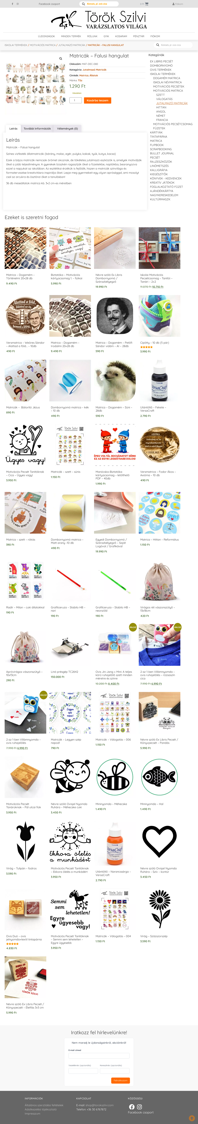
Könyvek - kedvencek (166, 178)
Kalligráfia (159, 170)
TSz (80, 80)
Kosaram (121, 36)
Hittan (161, 107)
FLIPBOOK (157, 145)
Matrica (83, 75)
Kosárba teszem (97, 100)
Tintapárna (158, 136)
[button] (61, 58)
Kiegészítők (159, 174)
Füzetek (159, 128)
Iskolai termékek (16, 45)
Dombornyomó (161, 65)
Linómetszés (159, 166)
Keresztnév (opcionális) (111, 1065)
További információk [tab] (37, 128)
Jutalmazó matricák (71, 45)
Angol (161, 111)
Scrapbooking (161, 149)
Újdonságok (46, 36)
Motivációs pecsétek (168, 86)
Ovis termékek (160, 70)
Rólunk (92, 36)
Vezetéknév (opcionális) (80, 1065)
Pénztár (138, 36)
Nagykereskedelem (164, 195)
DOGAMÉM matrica (166, 78)
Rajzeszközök (161, 161)
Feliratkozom (120, 1080)
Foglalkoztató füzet (166, 187)
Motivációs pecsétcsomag (173, 124)
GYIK (106, 36)
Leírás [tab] (13, 128)
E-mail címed (75, 1050)
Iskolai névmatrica (167, 82)
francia (162, 120)
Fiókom (155, 36)
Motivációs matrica (43, 45)
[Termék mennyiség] (75, 100)
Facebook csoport (49, 3)
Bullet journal (162, 153)
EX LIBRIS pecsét (161, 61)
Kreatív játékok (162, 182)
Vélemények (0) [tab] (67, 128)
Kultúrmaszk (160, 199)
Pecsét (155, 157)
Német (160, 115)
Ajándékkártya (161, 191)
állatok (94, 75)
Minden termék (71, 36)
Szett (160, 95)
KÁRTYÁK (156, 132)
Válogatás (164, 99)
